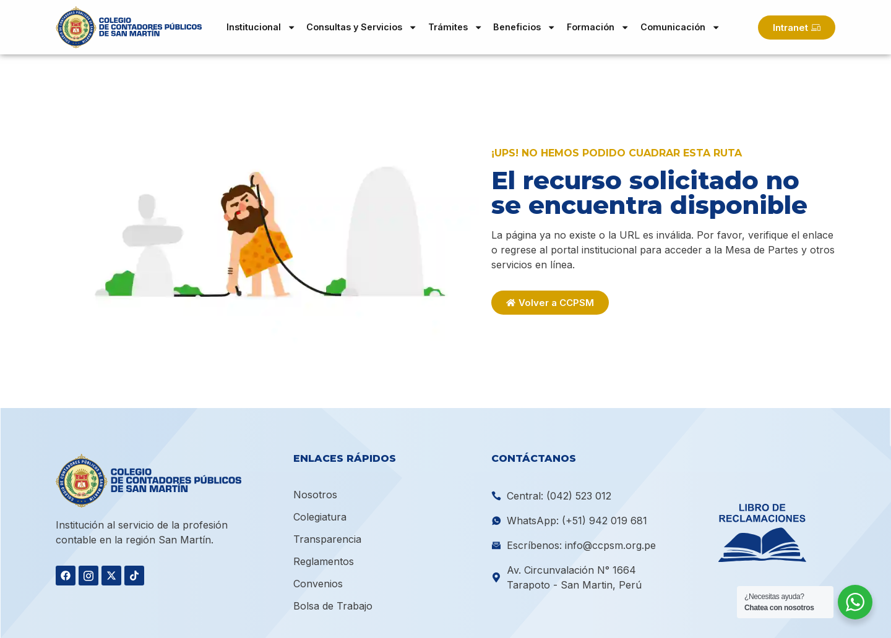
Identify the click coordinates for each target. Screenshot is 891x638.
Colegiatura (319, 517)
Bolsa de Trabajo (332, 606)
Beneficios (524, 27)
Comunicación (680, 27)
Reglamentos (323, 561)
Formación (598, 27)
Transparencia (327, 539)
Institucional (261, 27)
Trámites (455, 27)
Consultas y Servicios (361, 27)
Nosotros (315, 494)
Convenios (318, 583)
